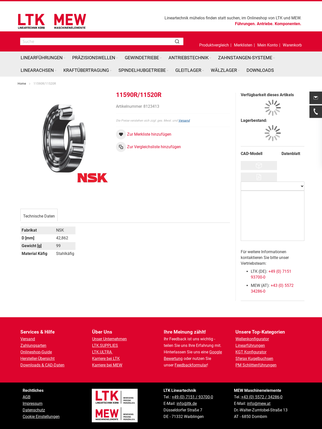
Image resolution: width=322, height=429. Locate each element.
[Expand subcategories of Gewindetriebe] (161, 58)
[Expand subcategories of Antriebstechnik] (210, 58)
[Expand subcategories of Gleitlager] (203, 71)
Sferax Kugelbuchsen (254, 358)
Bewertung (173, 358)
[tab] (39, 215)
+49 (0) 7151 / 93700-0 (192, 397)
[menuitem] (43, 57)
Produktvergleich (214, 45)
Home (22, 83)
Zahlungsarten (33, 345)
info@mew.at (258, 403)
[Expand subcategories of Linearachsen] (55, 71)
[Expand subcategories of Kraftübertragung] (110, 71)
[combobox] (101, 41)
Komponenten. (288, 23)
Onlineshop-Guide (36, 352)
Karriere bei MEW (107, 365)
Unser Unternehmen (109, 339)
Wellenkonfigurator (252, 339)
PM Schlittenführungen (255, 365)
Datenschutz (34, 410)
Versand (184, 120)
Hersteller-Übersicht (37, 358)
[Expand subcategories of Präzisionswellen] (117, 58)
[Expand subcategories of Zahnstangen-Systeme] (274, 58)
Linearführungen (250, 345)
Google (215, 352)
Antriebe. (265, 23)
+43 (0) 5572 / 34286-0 (262, 397)
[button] (267, 41)
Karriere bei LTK (106, 358)
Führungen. (245, 23)
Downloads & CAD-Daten (42, 365)
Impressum (33, 403)
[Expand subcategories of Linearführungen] (64, 58)
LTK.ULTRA (102, 352)
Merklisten (243, 45)
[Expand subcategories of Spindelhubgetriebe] (167, 71)
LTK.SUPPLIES (105, 345)
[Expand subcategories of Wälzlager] (238, 71)
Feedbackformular (191, 365)
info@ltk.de (187, 403)
